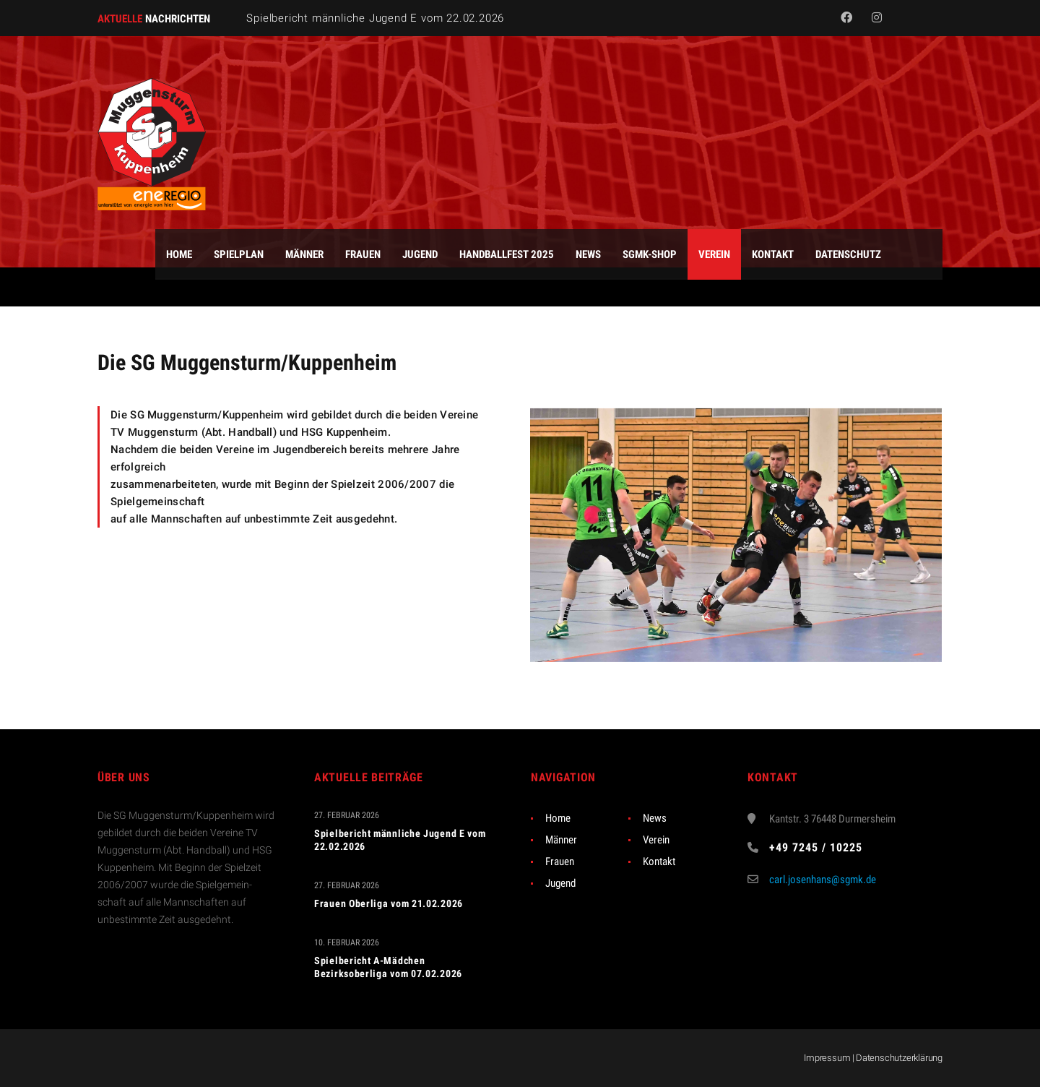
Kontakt (659, 861)
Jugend (560, 883)
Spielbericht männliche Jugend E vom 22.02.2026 (375, 18)
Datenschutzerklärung (899, 1057)
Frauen (559, 861)
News (655, 818)
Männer (561, 839)
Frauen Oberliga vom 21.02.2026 (388, 903)
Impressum (827, 1057)
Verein (656, 839)
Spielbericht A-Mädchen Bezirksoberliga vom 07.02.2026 (388, 967)
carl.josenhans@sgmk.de (822, 879)
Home (558, 818)
